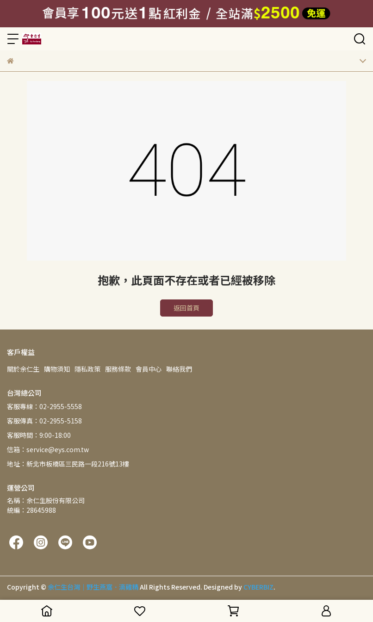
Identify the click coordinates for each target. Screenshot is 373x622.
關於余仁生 (23, 368)
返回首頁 (186, 307)
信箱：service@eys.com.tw (48, 449)
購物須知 (57, 368)
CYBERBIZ (258, 586)
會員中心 (149, 368)
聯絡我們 (179, 368)
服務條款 (118, 368)
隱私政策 (87, 368)
